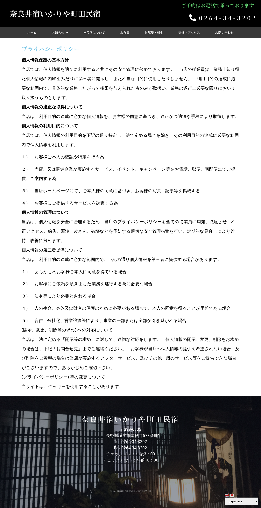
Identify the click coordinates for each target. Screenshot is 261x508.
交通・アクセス (189, 32)
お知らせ (60, 32)
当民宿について (94, 32)
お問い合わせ (224, 32)
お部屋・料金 (154, 32)
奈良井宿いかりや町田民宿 (55, 13)
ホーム (32, 32)
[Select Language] (241, 501)
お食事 (125, 32)
